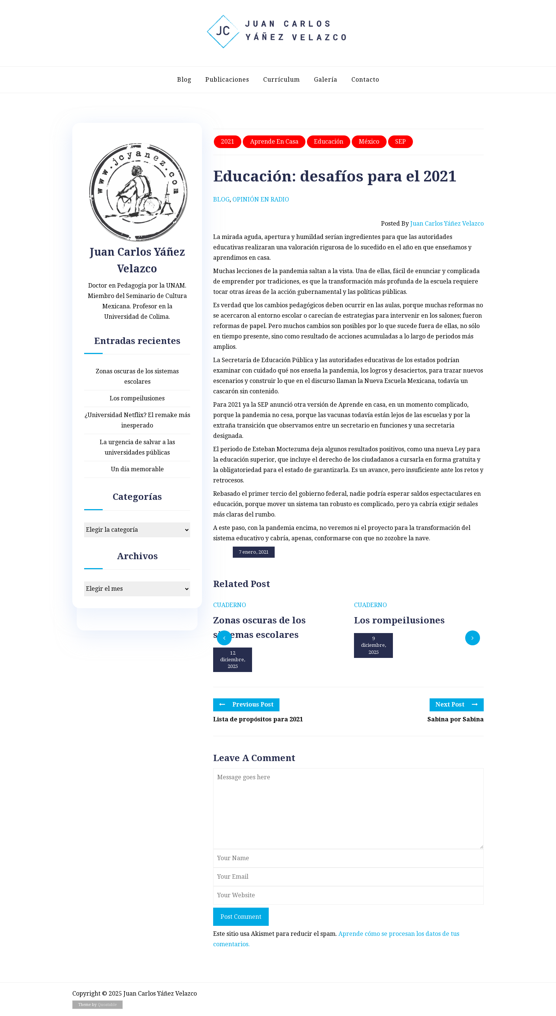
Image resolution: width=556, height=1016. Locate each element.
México (369, 141)
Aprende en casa (274, 141)
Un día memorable (137, 469)
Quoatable (107, 1005)
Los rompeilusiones (137, 398)
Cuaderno (229, 605)
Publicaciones (227, 79)
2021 (227, 141)
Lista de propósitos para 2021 (258, 719)
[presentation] (224, 637)
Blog (184, 79)
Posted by (432, 224)
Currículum (281, 79)
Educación (328, 141)
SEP (400, 141)
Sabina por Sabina (455, 719)
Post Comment (241, 916)
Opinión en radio (260, 199)
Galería (325, 79)
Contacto (365, 79)
